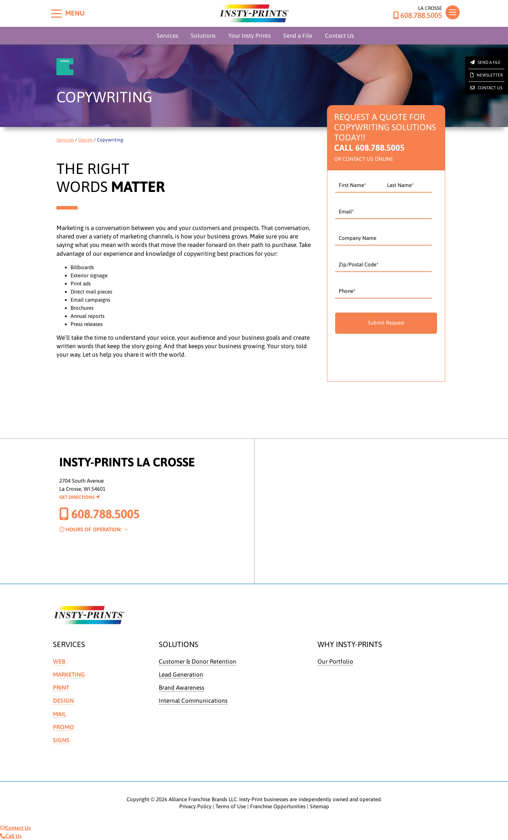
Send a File (297, 35)
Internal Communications (193, 700)
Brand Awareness (182, 687)
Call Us (11, 836)
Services (167, 35)
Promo (63, 727)
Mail (59, 714)
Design (85, 140)
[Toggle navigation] (453, 12)
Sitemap (319, 806)
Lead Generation (181, 674)
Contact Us (339, 35)
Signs (61, 740)
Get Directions (79, 497)
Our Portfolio (335, 661)
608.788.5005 (417, 15)
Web (59, 661)
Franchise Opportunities (278, 806)
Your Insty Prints (249, 35)
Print (61, 687)
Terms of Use (231, 806)
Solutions (203, 35)
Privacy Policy (195, 806)
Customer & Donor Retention (197, 661)
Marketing (69, 674)
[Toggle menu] (56, 13)
